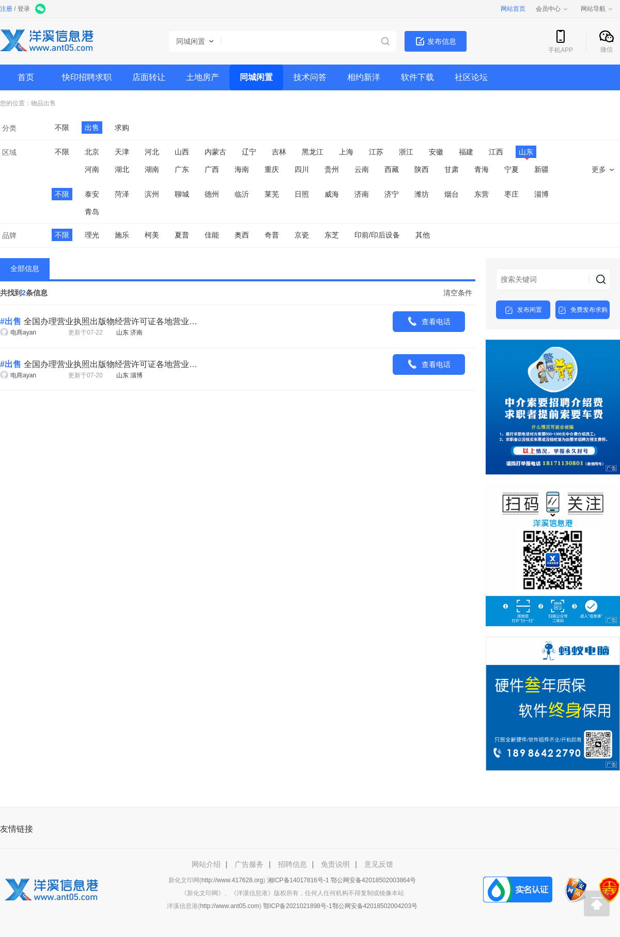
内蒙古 (215, 152)
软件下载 (417, 77)
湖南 (152, 169)
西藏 (391, 169)
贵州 (331, 169)
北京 (92, 152)
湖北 (122, 169)
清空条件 (457, 293)
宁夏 (511, 169)
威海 (331, 194)
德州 (212, 194)
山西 (182, 152)
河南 (92, 169)
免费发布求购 (583, 310)
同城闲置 (256, 77)
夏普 (182, 235)
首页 (26, 77)
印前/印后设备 (377, 235)
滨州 (152, 194)
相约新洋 (363, 77)
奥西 (242, 235)
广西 (212, 169)
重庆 (272, 169)
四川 (302, 169)
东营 (481, 194)
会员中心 (552, 8)
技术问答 (310, 77)
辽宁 (249, 152)
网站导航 (597, 8)
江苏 (376, 152)
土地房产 (202, 77)
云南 (361, 169)
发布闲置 (523, 310)
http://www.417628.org (232, 880)
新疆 (541, 169)
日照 (302, 194)
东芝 (331, 235)
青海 (481, 169)
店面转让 (148, 77)
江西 (496, 152)
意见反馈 (378, 864)
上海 (346, 152)
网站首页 (513, 8)
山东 (526, 153)
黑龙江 (312, 152)
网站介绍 (206, 864)
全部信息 (24, 268)
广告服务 (249, 864)
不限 (62, 127)
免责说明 (335, 864)
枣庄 (511, 194)
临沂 (242, 194)
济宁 (391, 194)
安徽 (436, 152)
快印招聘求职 (87, 77)
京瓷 (302, 235)
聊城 (182, 194)
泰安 (92, 194)
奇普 (272, 235)
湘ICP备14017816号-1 (298, 880)
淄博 (541, 194)
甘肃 (451, 169)
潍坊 (421, 194)
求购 (122, 127)
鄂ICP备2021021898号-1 (297, 906)
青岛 (92, 212)
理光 (92, 235)
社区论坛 (471, 77)
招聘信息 (292, 864)
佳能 (212, 235)
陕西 (421, 169)
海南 (242, 169)
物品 (37, 103)
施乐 (122, 235)
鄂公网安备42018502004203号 (374, 906)
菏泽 (122, 194)
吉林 (279, 152)
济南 (361, 194)
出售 (49, 103)
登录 (24, 8)
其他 (422, 235)
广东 (182, 169)
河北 (152, 152)
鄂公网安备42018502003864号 (373, 880)
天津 (122, 152)
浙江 (406, 152)
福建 (466, 152)
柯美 (152, 235)
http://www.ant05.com (229, 906)
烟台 (451, 194)
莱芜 (272, 194)
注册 (6, 8)
